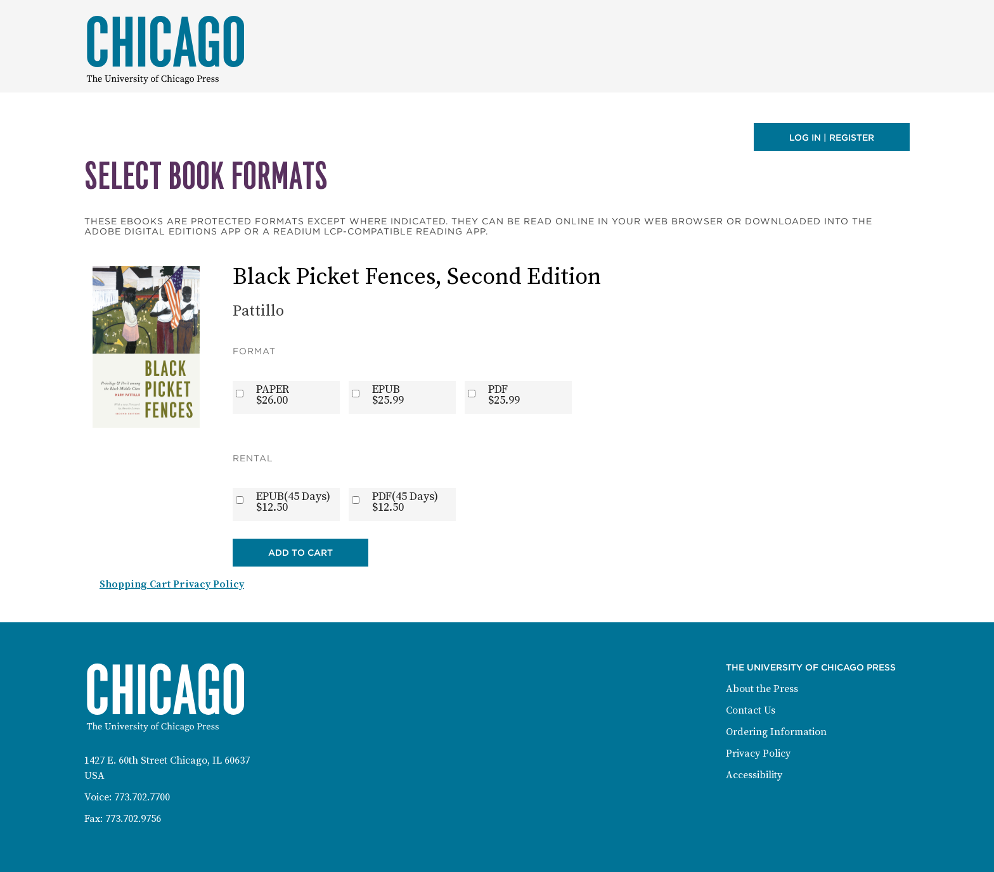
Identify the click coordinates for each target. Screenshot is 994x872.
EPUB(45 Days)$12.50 (293, 502)
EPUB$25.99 (388, 395)
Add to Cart (300, 552)
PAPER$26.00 (272, 395)
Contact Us (750, 710)
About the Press (762, 689)
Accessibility (754, 775)
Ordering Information (776, 732)
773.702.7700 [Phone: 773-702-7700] (142, 797)
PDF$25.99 (504, 395)
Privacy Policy (758, 753)
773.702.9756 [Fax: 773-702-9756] (133, 818)
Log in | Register (831, 137)
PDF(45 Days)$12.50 (405, 502)
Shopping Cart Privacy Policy (172, 584)
